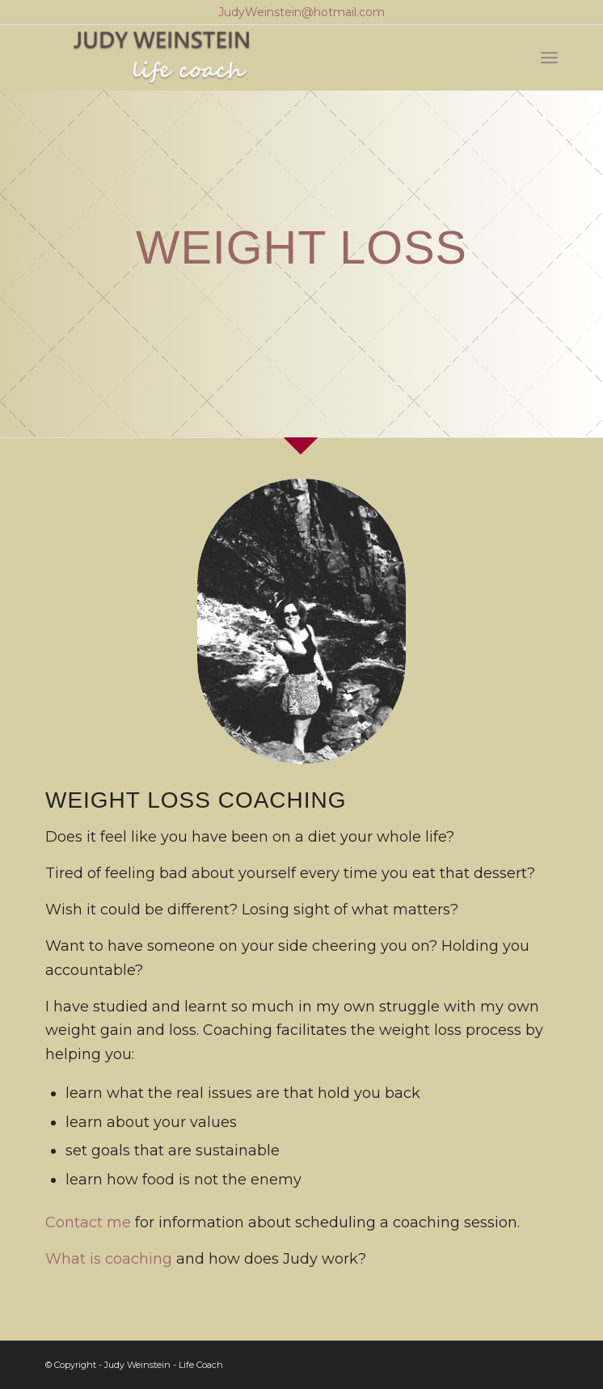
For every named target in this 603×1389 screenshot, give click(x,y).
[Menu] (549, 57)
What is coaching (108, 1259)
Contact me (88, 1222)
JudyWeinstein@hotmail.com (301, 12)
